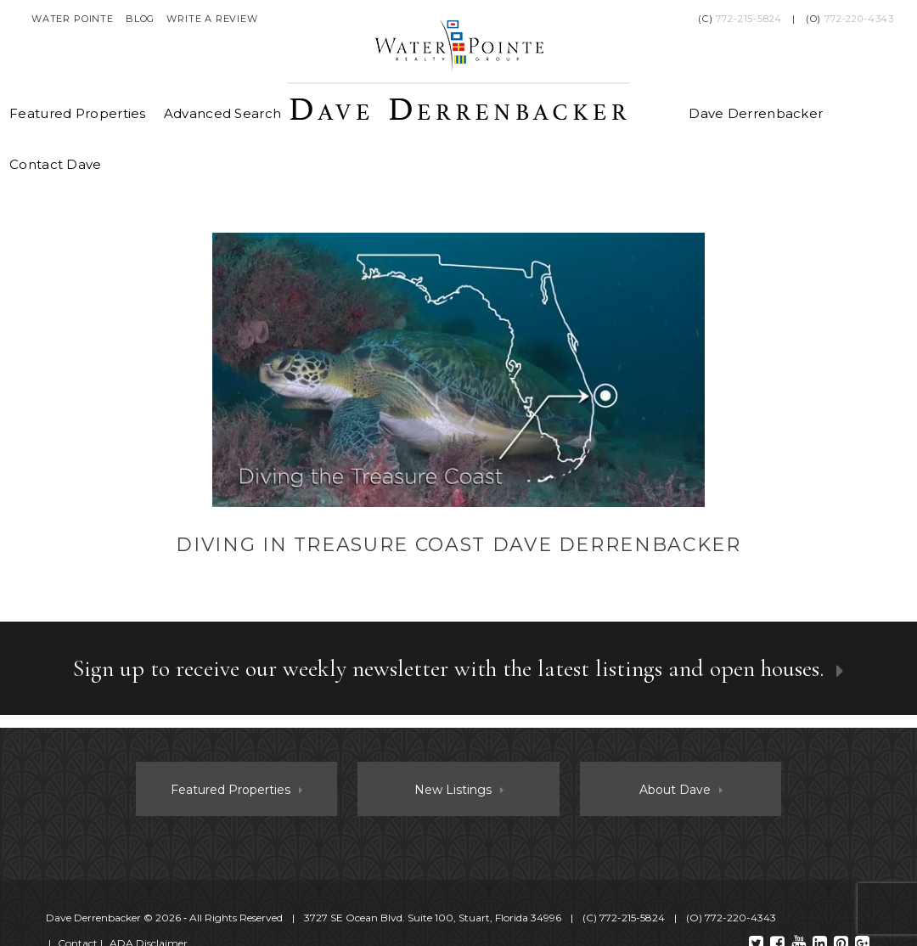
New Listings (453, 789)
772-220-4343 (859, 19)
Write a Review (212, 19)
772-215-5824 (749, 19)
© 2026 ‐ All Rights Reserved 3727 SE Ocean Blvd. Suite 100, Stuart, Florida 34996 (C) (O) (412, 917)
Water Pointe (72, 19)
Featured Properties (77, 113)
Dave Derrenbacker (756, 113)
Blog (140, 19)
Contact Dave (55, 164)
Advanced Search (223, 113)
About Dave (675, 789)
